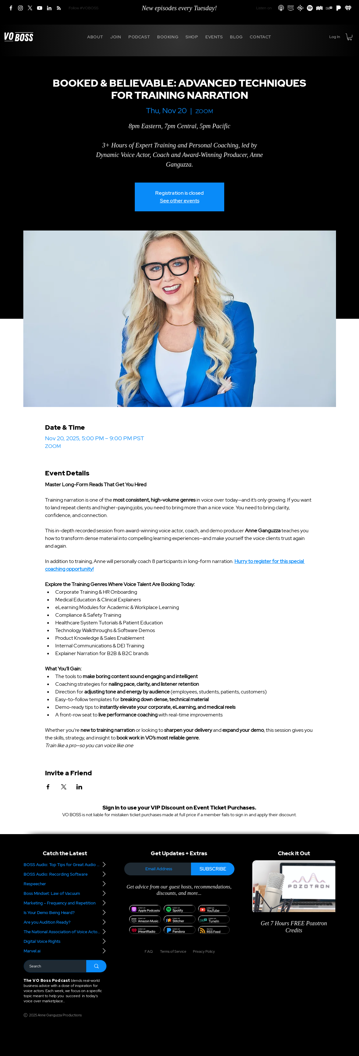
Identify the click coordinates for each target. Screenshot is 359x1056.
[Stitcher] (319, 8)
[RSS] (59, 8)
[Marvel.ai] (65, 951)
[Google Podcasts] (300, 8)
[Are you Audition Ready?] (65, 922)
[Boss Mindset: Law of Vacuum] (65, 893)
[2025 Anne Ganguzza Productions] (54, 1015)
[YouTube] (39, 8)
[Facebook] (11, 8)
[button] (95, 37)
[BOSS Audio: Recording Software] (65, 874)
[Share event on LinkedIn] (79, 786)
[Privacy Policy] (201, 951)
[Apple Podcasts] (281, 8)
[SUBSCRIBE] (212, 869)
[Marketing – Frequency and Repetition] (65, 903)
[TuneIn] (329, 8)
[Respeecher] (65, 883)
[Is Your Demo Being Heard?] (65, 912)
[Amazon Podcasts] (290, 8)
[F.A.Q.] (148, 951)
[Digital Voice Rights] (65, 941)
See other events (179, 200)
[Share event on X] (64, 786)
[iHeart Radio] (348, 8)
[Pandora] (338, 8)
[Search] (51, 966)
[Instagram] (20, 8)
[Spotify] (310, 8)
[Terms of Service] (172, 951)
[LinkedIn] (49, 8)
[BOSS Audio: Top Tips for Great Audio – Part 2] (65, 864)
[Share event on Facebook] (48, 786)
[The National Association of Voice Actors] (65, 931)
